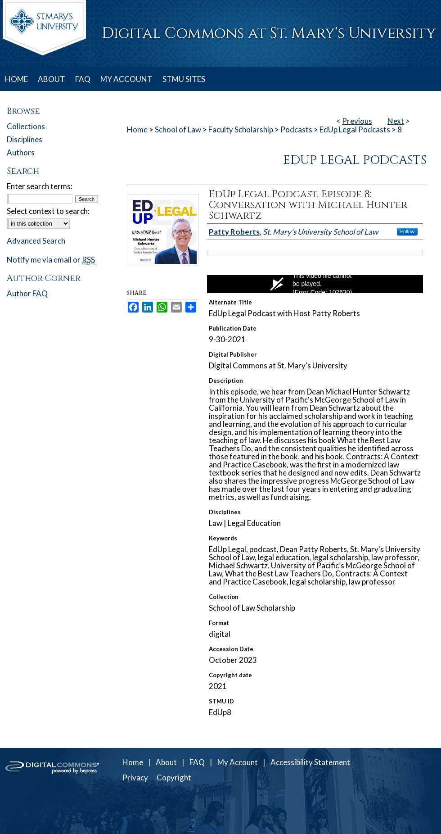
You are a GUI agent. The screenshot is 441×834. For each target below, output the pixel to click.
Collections (26, 126)
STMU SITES (183, 79)
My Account (237, 762)
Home (137, 129)
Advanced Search (36, 240)
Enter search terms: (39, 186)
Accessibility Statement (310, 762)
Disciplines (24, 139)
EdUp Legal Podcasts (355, 129)
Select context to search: (48, 211)
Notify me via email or (51, 259)
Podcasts (296, 129)
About (166, 762)
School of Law (178, 129)
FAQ (197, 762)
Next (395, 121)
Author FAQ (27, 293)
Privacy (135, 777)
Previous (357, 121)
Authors (21, 152)
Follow (407, 231)
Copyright (174, 777)
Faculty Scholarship (240, 129)
